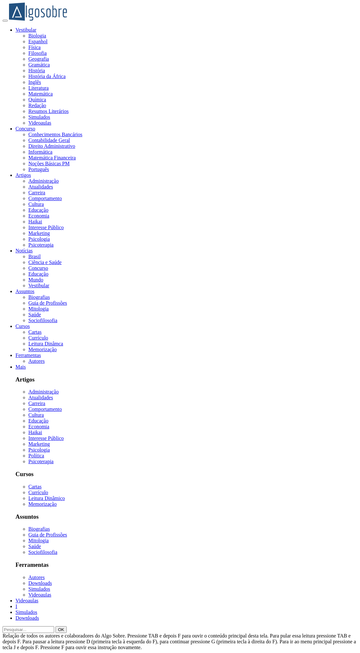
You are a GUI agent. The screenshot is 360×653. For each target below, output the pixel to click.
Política (36, 455)
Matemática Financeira (52, 157)
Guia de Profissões (47, 303)
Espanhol (38, 41)
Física (34, 47)
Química (37, 99)
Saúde (34, 314)
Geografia (38, 59)
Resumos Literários (48, 111)
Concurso (25, 128)
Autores (36, 361)
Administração (43, 181)
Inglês (34, 82)
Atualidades (40, 186)
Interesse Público (46, 227)
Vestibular (25, 30)
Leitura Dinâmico (46, 498)
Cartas (35, 332)
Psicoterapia (41, 245)
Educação (38, 210)
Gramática (39, 64)
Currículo (38, 338)
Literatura (38, 88)
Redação (37, 105)
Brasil (34, 256)
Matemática (40, 94)
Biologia (37, 35)
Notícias (24, 250)
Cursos (22, 326)
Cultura (36, 204)
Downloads (40, 583)
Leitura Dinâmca (45, 343)
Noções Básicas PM (49, 163)
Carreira (36, 192)
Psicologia (39, 239)
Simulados (39, 117)
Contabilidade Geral (49, 140)
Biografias (39, 297)
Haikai (35, 221)
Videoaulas (39, 123)
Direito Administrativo (51, 146)
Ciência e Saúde (45, 262)
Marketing (39, 233)
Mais (20, 367)
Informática (40, 152)
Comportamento (45, 198)
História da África (47, 76)
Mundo (35, 279)
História (36, 70)
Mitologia (38, 308)
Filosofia (37, 53)
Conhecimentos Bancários (55, 134)
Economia (38, 216)
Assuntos (24, 291)
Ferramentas (28, 355)
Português (38, 169)
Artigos (23, 175)
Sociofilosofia (42, 320)
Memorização (42, 349)
